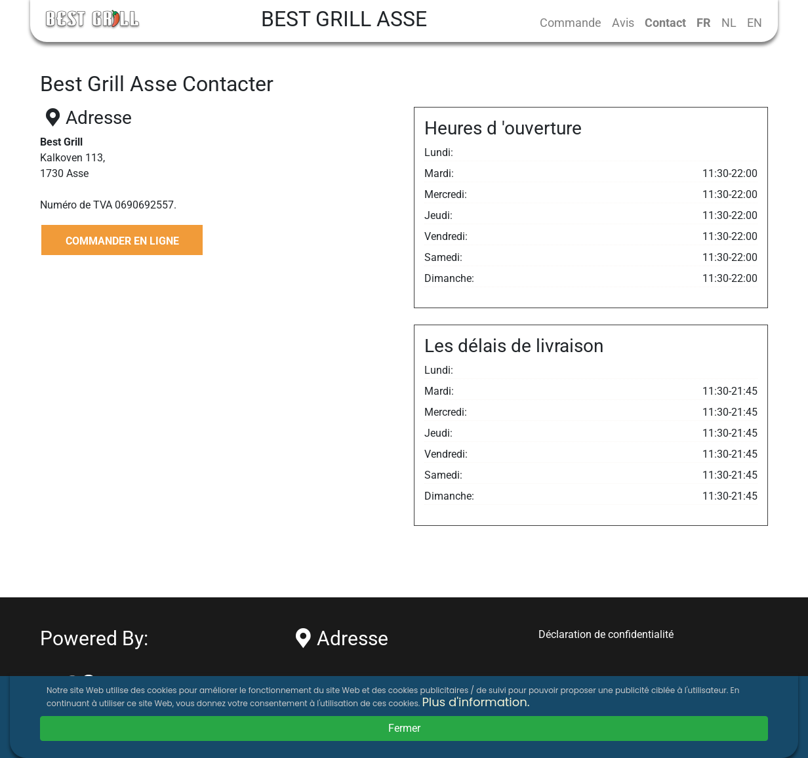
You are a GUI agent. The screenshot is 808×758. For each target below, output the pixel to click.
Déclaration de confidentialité (606, 634)
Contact (665, 23)
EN (754, 23)
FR (704, 23)
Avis (623, 23)
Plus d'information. (475, 702)
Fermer (404, 728)
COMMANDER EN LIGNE (122, 241)
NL (729, 23)
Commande (570, 23)
